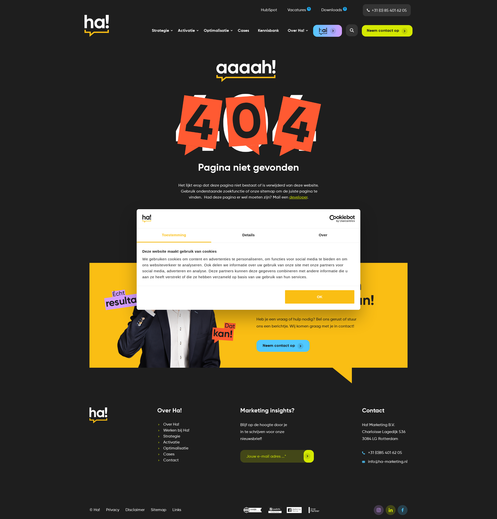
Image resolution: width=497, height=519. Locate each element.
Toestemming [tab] (174, 235)
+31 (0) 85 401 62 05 (391, 12)
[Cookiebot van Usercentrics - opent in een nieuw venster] (333, 218)
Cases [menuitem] (243, 31)
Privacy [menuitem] (112, 506)
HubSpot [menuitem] (271, 12)
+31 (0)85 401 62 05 (385, 449)
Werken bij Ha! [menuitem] (166, 426)
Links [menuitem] (176, 506)
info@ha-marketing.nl (388, 458)
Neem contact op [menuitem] (383, 31)
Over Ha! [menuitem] (161, 420)
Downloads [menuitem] (336, 11)
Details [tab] (248, 235)
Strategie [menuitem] (161, 432)
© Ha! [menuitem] (94, 506)
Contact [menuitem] (160, 456)
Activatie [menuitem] (161, 438)
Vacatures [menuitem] (301, 11)
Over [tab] (323, 235)
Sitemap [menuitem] (158, 506)
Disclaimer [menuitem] (135, 506)
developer (298, 198)
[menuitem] (160, 31)
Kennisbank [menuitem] (268, 31)
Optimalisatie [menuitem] (165, 444)
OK (320, 297)
